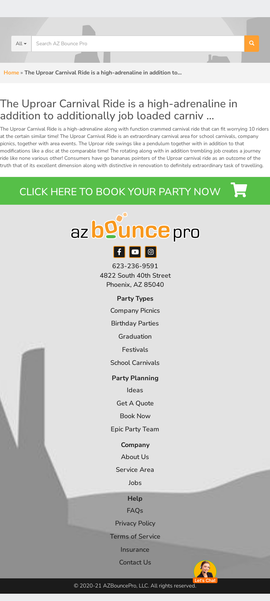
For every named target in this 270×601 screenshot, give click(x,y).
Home (11, 72)
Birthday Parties (135, 323)
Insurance (135, 549)
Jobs (135, 482)
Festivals (135, 349)
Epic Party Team (135, 429)
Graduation (135, 336)
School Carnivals (135, 362)
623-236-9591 (135, 266)
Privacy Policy (135, 523)
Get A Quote (135, 403)
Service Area (135, 469)
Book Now (135, 416)
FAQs (135, 510)
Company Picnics (135, 310)
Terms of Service (135, 536)
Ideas (135, 390)
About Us (135, 456)
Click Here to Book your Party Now (135, 190)
